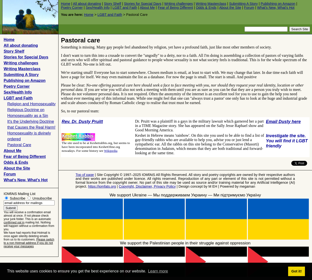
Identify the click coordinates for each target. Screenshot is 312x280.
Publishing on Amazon (278, 4)
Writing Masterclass (211, 4)
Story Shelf (112, 4)
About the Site (230, 8)
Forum (249, 8)
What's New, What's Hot (275, 8)
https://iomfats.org (102, 186)
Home (65, 4)
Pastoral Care (19, 145)
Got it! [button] (296, 271)
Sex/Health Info (97, 8)
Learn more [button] (158, 271)
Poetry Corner (72, 8)
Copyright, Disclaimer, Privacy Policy (147, 186)
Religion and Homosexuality (31, 104)
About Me (147, 8)
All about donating (87, 4)
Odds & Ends (206, 8)
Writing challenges (178, 4)
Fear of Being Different (175, 8)
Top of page (85, 175)
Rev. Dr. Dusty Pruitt (82, 121)
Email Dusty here (283, 121)
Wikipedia (110, 151)
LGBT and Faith (124, 8)
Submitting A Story (243, 4)
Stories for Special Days (142, 4)
